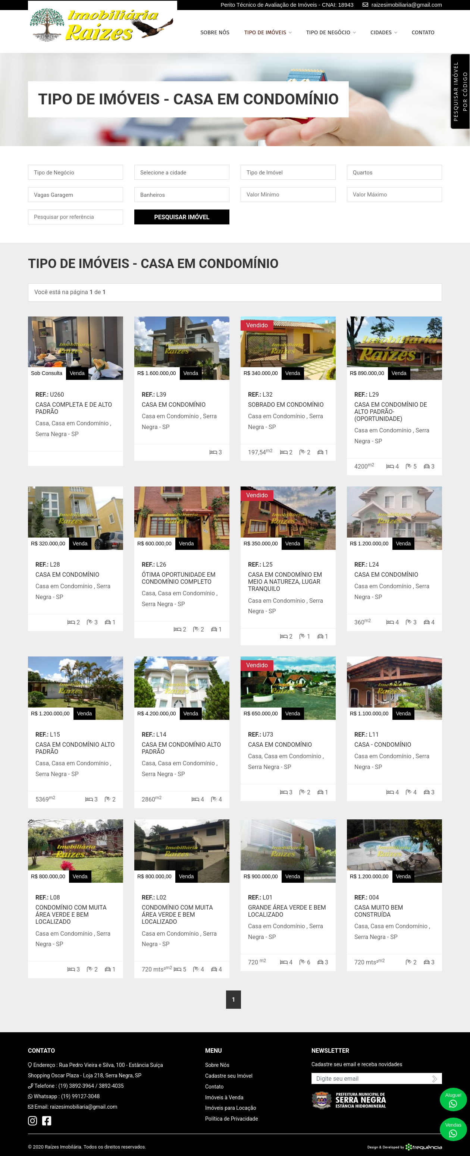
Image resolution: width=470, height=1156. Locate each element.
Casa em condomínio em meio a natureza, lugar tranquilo (285, 581)
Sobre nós (214, 32)
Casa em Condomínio (174, 404)
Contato (423, 32)
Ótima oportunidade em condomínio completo (179, 578)
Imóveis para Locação (230, 1108)
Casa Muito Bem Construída (378, 911)
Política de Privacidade (231, 1119)
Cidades (383, 32)
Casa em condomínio (67, 574)
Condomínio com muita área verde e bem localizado (71, 914)
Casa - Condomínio (382, 744)
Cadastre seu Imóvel (229, 1076)
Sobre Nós (217, 1065)
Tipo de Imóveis (267, 32)
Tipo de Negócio (330, 32)
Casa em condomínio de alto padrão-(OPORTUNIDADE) (390, 411)
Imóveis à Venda (224, 1097)
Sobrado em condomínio (286, 404)
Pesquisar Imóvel (182, 217)
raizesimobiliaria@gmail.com (84, 1107)
